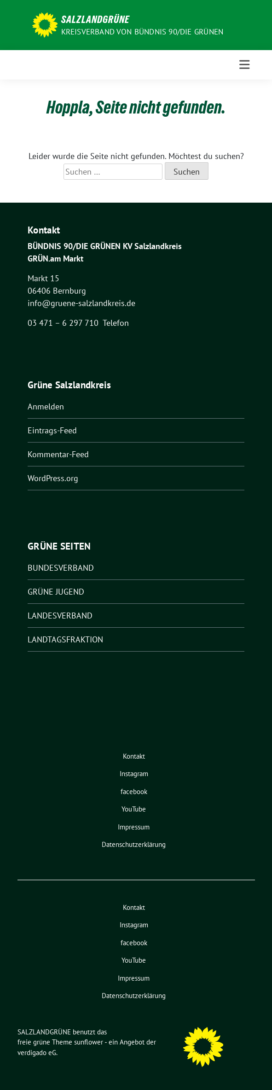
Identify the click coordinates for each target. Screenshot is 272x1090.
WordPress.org (53, 478)
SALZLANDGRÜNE (95, 19)
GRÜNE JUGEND (56, 591)
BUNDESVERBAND (61, 567)
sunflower (88, 1042)
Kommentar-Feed (58, 454)
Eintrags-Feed (52, 430)
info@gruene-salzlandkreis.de (81, 303)
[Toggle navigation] (244, 65)
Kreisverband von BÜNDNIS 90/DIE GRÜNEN (142, 32)
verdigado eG (36, 1052)
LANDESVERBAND (60, 615)
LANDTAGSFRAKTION (65, 639)
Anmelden (46, 406)
